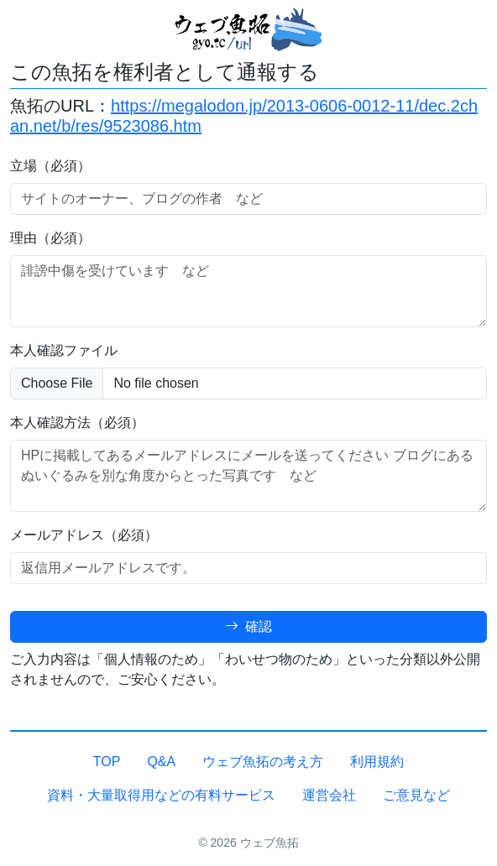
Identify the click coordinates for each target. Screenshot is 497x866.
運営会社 (329, 795)
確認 (248, 626)
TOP (107, 761)
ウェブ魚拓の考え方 (262, 761)
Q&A (161, 761)
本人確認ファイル (64, 350)
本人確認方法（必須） (77, 422)
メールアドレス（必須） (84, 535)
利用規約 (377, 761)
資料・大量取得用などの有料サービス (161, 795)
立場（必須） (50, 166)
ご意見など (416, 795)
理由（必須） (50, 238)
